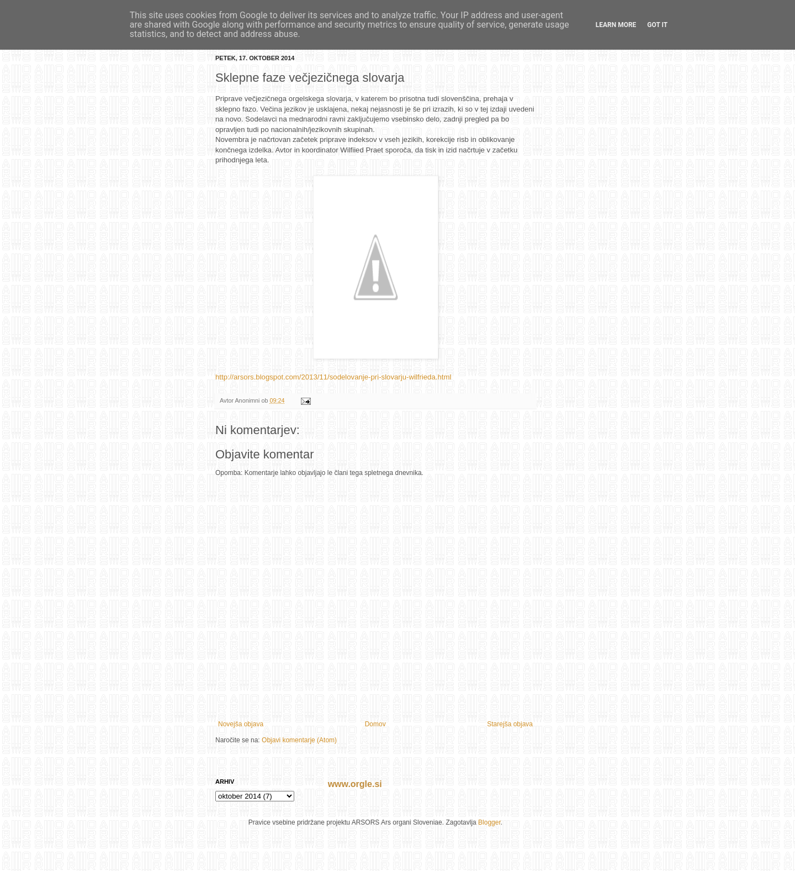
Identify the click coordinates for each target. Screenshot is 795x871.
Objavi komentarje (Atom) (299, 740)
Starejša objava (510, 724)
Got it (657, 25)
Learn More (616, 25)
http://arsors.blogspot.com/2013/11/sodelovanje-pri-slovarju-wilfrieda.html (333, 377)
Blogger (489, 822)
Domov (375, 724)
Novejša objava (240, 724)
